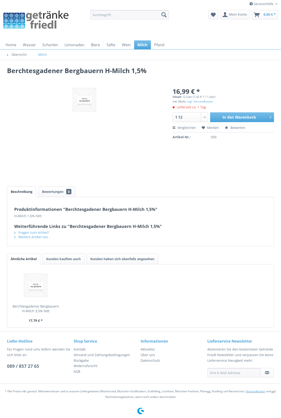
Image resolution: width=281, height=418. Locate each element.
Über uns (148, 355)
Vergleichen (184, 127)
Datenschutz (150, 360)
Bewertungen (56, 191)
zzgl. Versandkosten (200, 101)
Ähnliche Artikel (24, 259)
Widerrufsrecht (85, 366)
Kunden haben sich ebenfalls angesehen (122, 259)
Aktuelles (148, 349)
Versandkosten (255, 391)
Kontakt (80, 349)
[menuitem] (129, 14)
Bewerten (235, 127)
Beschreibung (21, 191)
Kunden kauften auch (63, 259)
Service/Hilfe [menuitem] (262, 4)
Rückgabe (81, 360)
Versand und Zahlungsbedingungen (102, 355)
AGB (77, 371)
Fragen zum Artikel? (31, 232)
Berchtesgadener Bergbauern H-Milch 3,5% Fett (36, 308)
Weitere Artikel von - (32, 237)
